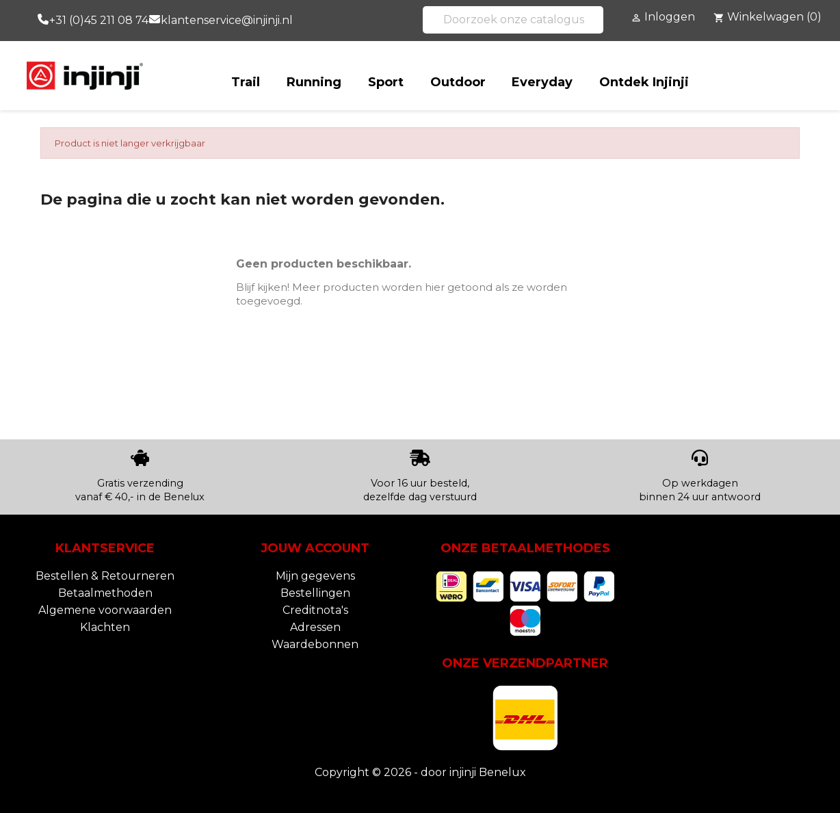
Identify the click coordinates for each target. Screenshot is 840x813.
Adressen (315, 627)
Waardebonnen (315, 644)
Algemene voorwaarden (105, 610)
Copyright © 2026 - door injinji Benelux (420, 772)
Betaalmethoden (105, 592)
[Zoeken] (513, 20)
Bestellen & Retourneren (105, 575)
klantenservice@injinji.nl (227, 20)
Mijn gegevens (315, 575)
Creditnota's (315, 610)
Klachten (105, 627)
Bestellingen (315, 592)
